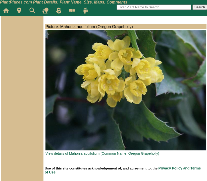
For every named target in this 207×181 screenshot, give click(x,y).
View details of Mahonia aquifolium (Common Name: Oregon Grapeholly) (102, 153)
